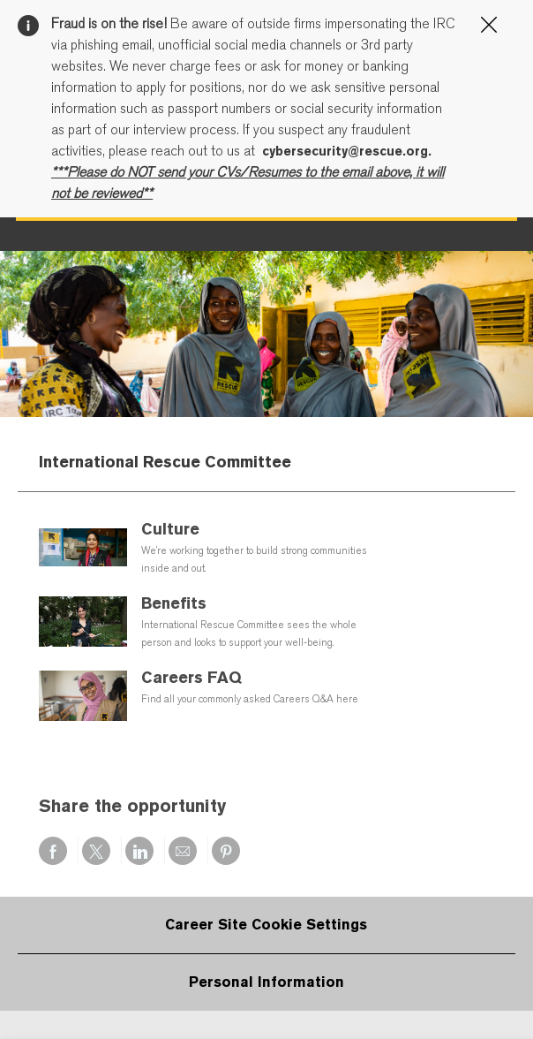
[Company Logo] (141, 427)
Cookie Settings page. (254, 279)
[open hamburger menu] (32, 427)
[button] (480, 427)
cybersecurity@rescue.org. (347, 151)
